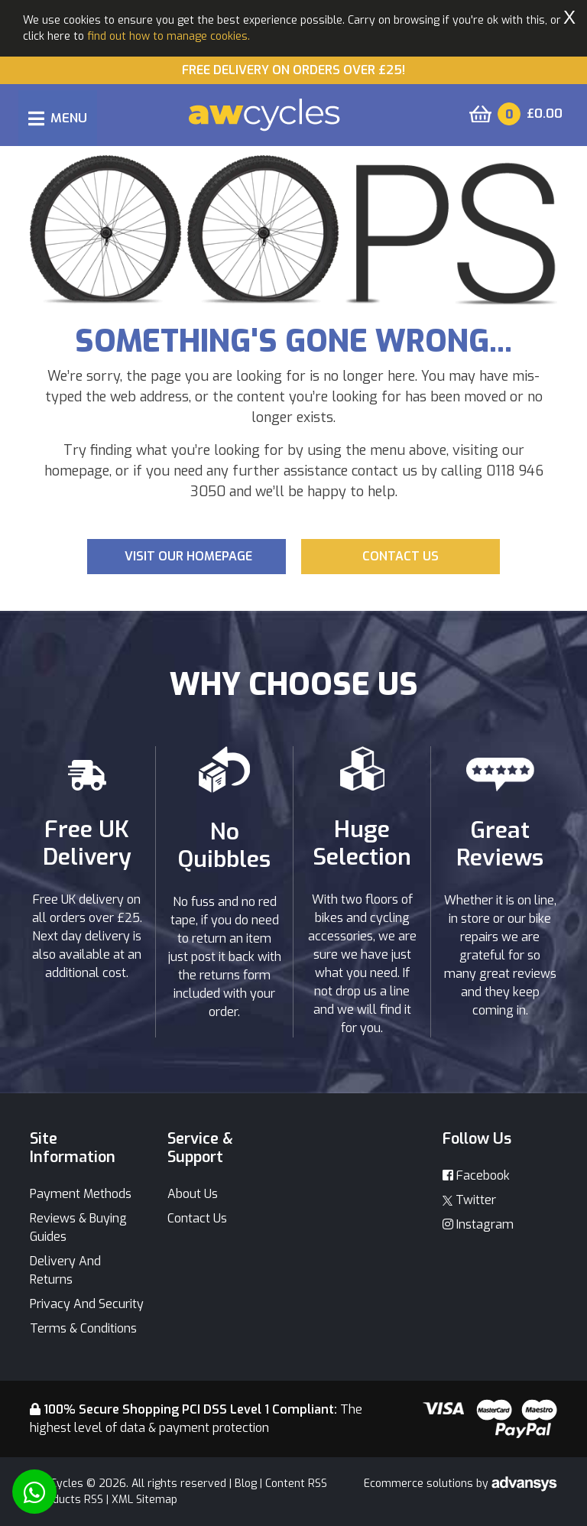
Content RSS (296, 1483)
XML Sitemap (144, 1499)
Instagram (478, 1224)
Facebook (476, 1175)
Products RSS (69, 1499)
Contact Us (197, 1218)
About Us (192, 1194)
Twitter (469, 1200)
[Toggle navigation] (57, 118)
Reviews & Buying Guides (78, 1227)
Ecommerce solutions (420, 1483)
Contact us (400, 556)
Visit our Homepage (188, 556)
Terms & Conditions (83, 1328)
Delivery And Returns (65, 1270)
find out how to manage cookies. (168, 36)
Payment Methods (80, 1194)
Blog (246, 1483)
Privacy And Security (87, 1304)
